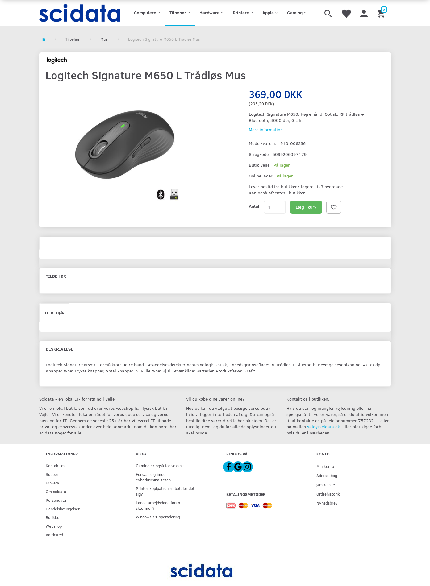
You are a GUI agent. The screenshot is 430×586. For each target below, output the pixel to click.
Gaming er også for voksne (160, 465)
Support (53, 474)
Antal (254, 206)
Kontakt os (55, 465)
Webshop (54, 526)
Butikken (53, 517)
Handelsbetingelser (63, 508)
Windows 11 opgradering (158, 516)
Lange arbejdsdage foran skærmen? (158, 505)
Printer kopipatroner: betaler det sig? (165, 491)
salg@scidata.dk (323, 427)
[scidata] (79, 13)
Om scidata (56, 491)
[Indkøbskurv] (381, 13)
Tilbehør (54, 313)
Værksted (54, 534)
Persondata (56, 500)
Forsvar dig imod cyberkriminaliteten (153, 477)
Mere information (266, 129)
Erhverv (52, 482)
